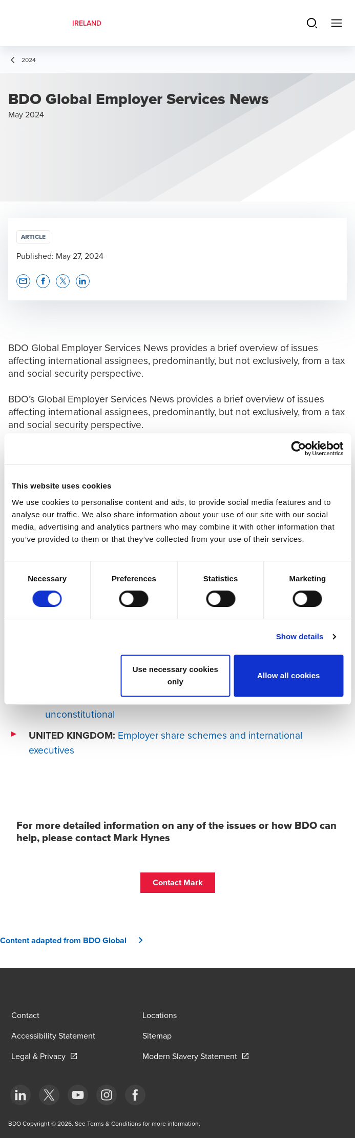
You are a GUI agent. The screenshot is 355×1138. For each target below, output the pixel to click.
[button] (23, 281)
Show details (300, 636)
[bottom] (20, 1095)
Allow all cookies (288, 675)
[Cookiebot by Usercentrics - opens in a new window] (298, 448)
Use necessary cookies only (175, 675)
